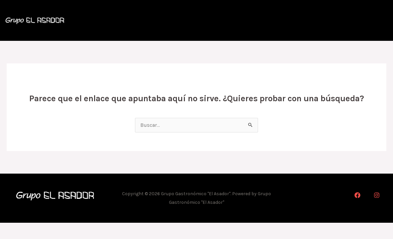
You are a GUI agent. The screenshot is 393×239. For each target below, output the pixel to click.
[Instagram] (377, 197)
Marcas (367, 21)
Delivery (333, 21)
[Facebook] (357, 197)
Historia (269, 21)
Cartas (301, 21)
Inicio (238, 21)
